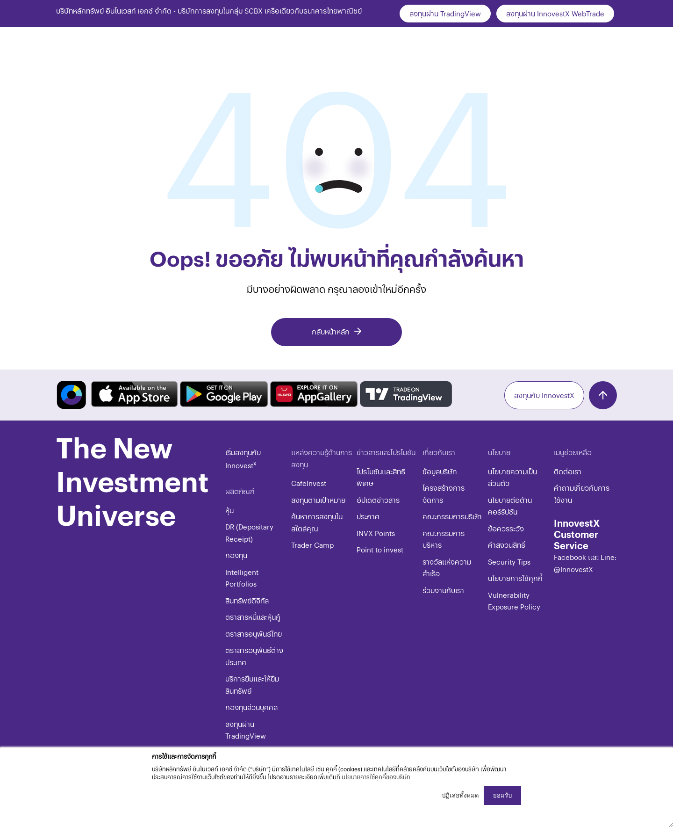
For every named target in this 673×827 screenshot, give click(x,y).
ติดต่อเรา (567, 471)
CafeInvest (308, 483)
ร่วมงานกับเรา (443, 590)
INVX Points (376, 533)
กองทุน (236, 555)
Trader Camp (312, 545)
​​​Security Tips (509, 561)
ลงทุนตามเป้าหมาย (318, 500)
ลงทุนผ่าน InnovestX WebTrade (555, 13)
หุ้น (229, 510)
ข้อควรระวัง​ (506, 528)
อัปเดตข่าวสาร (378, 500)
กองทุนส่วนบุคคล (251, 707)
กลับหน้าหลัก (331, 331)
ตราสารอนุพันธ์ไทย (253, 633)
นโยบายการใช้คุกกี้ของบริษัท (376, 777)
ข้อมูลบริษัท (439, 471)
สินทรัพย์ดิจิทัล (247, 600)
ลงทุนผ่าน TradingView (445, 13)
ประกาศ (368, 516)
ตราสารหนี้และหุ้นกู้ (252, 617)
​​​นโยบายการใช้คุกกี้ (515, 578)
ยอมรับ (502, 795)
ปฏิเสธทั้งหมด (460, 795)
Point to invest (380, 549)
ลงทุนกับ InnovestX (544, 395)
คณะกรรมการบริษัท (451, 516)
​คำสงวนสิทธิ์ (506, 545)
